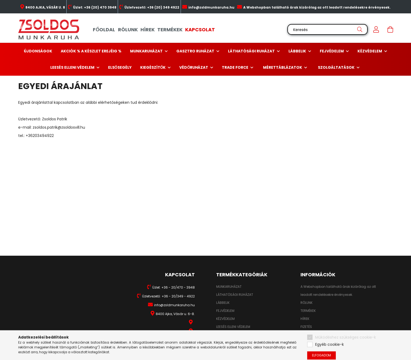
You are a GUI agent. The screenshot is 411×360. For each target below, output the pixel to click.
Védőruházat (194, 67)
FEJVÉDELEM (225, 311)
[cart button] (390, 29)
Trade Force (235, 67)
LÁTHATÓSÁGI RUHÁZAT (234, 295)
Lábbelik (297, 51)
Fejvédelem (332, 51)
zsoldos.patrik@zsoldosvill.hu (59, 127)
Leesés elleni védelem (72, 67)
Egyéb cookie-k (329, 352)
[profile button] (376, 29)
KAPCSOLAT (200, 29)
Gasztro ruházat (195, 51)
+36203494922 (40, 135)
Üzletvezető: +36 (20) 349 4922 (151, 7)
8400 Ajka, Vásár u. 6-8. (175, 314)
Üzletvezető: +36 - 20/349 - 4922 (168, 296)
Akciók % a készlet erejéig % (91, 51)
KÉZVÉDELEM (225, 319)
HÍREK (147, 29)
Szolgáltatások (336, 67)
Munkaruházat (146, 51)
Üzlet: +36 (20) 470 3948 (94, 7)
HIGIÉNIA (222, 335)
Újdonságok (38, 51)
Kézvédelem (370, 51)
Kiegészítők (153, 67)
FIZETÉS (306, 327)
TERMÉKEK (169, 29)
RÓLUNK (128, 29)
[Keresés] (327, 29)
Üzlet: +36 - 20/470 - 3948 (173, 287)
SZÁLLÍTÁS (308, 335)
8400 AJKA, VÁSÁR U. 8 (45, 7)
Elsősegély (120, 67)
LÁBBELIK (223, 303)
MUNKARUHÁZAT (229, 287)
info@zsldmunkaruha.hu (211, 7)
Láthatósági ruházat (252, 51)
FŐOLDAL (104, 29)
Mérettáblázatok (283, 67)
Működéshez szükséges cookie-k (345, 345)
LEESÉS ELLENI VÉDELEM (233, 327)
